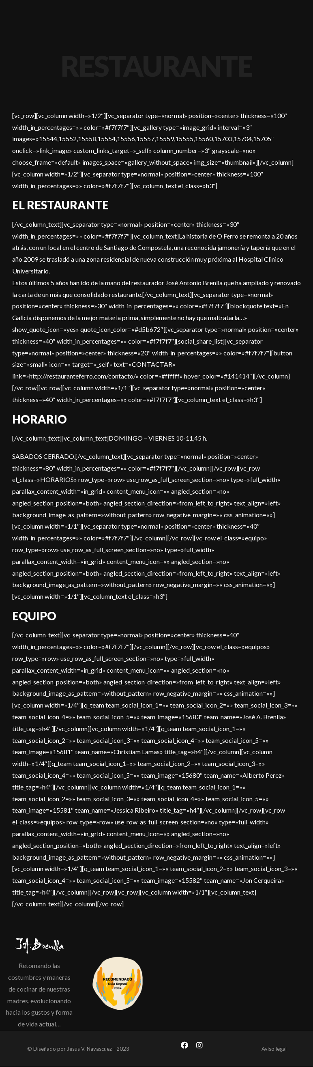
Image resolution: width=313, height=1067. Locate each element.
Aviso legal (274, 1048)
